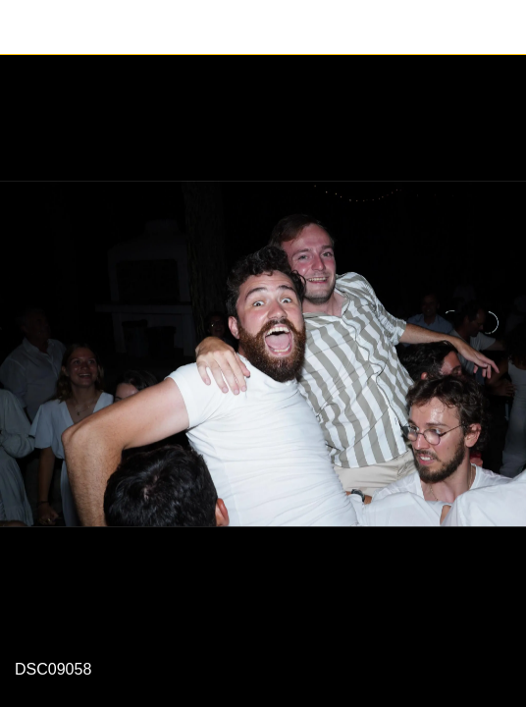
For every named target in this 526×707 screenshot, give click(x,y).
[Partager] (498, 27)
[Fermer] (27, 27)
